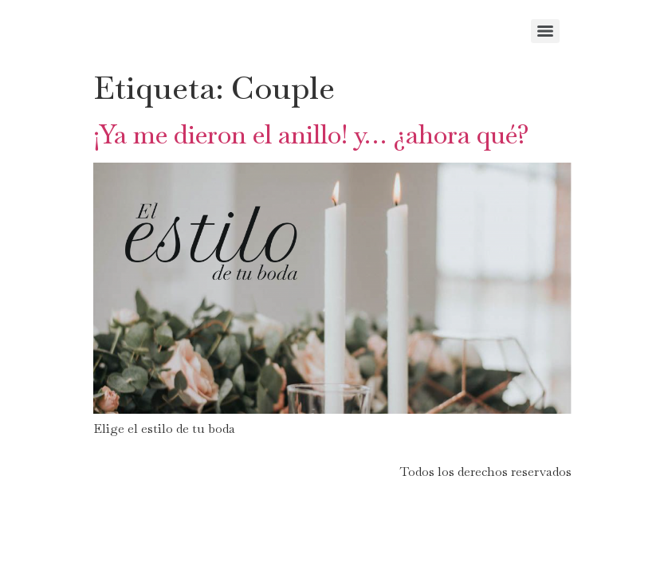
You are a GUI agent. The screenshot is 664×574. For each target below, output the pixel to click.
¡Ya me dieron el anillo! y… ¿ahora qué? (311, 134)
